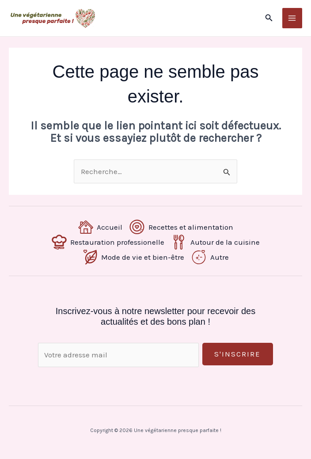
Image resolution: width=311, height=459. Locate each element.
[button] (269, 18)
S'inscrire (237, 354)
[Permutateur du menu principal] (292, 18)
